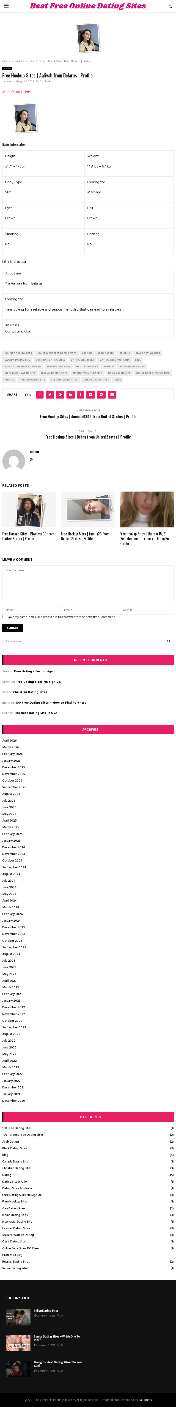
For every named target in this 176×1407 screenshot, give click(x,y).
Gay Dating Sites (13, 1208)
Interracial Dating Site (17, 1221)
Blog (5, 1155)
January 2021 (11, 1094)
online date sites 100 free (153, 373)
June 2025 (9, 807)
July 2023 (8, 960)
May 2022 (9, 1054)
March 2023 (10, 987)
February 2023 (12, 994)
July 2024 (9, 880)
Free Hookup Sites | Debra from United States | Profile (88, 437)
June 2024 (9, 887)
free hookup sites (58, 366)
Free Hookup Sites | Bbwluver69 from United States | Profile (28, 536)
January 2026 (11, 760)
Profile (9, 380)
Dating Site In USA (14, 1181)
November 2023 (13, 934)
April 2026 (9, 740)
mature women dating (87, 373)
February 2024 (12, 914)
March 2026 (10, 747)
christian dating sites (50, 360)
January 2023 (11, 1000)
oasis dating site (119, 373)
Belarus (124, 353)
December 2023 (13, 927)
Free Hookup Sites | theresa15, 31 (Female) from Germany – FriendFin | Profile (145, 538)
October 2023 (12, 941)
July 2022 (8, 1040)
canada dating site (17, 360)
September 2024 (14, 867)
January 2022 (11, 1081)
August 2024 (11, 874)
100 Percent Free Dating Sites (23, 1135)
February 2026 (12, 754)
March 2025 (10, 827)
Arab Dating (10, 1141)
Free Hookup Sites (15, 1201)
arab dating (105, 353)
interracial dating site (20, 373)
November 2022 (13, 1014)
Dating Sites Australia (17, 1188)
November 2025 (13, 774)
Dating (6, 1175)
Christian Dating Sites (30, 692)
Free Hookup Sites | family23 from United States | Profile (85, 536)
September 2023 (14, 947)
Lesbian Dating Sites (16, 1228)
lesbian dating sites (54, 373)
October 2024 (12, 860)
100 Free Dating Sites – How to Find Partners (50, 702)
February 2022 (12, 1074)
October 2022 (12, 1021)
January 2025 (11, 840)
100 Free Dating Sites (17, 1128)
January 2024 (11, 920)
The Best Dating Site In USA (36, 713)
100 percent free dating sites (57, 353)
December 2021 (13, 1087)
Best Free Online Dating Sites (88, 6)
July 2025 (8, 800)
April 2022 (9, 1061)
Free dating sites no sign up (36, 671)
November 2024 (13, 854)
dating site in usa (82, 360)
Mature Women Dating (18, 1235)
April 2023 (9, 981)
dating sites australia (114, 360)
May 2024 (9, 894)
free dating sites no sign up (23, 366)
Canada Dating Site (15, 1161)
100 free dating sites (18, 353)
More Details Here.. (16, 92)
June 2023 (9, 967)
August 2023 (11, 954)
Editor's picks (18, 1298)
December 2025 (13, 767)
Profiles (7, 68)
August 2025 (11, 794)
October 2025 (12, 780)
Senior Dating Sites (15, 1268)
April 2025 (9, 820)
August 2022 (11, 1034)
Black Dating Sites (14, 1148)
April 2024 (9, 900)
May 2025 (9, 814)
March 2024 (10, 907)
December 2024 (13, 847)
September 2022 (14, 1027)
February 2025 (12, 834)
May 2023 (9, 974)
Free (138, 360)
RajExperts (145, 1400)
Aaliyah (87, 353)
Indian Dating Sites (15, 1215)
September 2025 (14, 787)
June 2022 (9, 1047)
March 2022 (10, 1067)
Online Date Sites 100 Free (20, 1248)
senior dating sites (96, 380)
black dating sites (147, 353)
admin (10, 81)
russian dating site (32, 380)
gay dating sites (87, 366)
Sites (118, 380)
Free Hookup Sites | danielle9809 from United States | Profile (88, 416)
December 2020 (13, 1101)
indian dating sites (131, 366)
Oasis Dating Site (14, 1241)
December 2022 (13, 1007)
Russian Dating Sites (16, 1261)
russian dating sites (64, 380)
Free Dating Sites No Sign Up (38, 682)
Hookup (109, 366)
